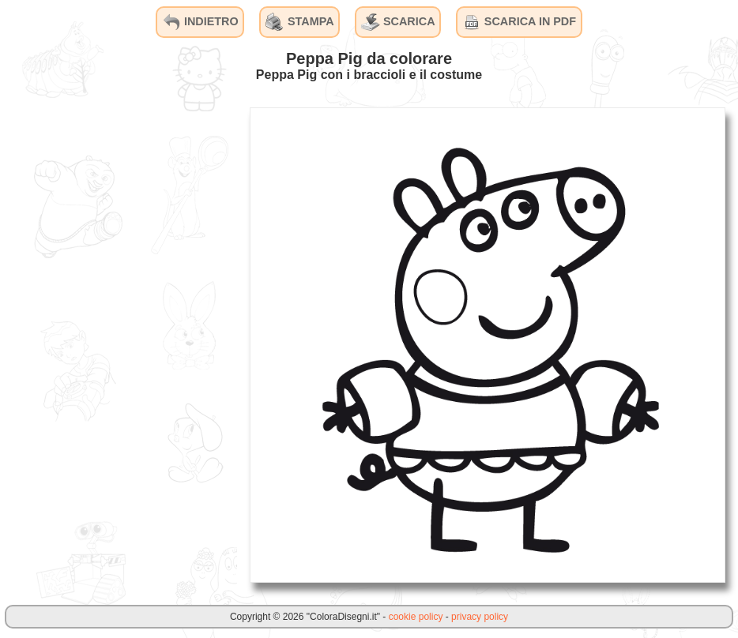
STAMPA (299, 22)
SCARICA (398, 22)
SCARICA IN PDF (519, 22)
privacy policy (479, 616)
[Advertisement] (118, 344)
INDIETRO (200, 22)
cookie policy (416, 616)
